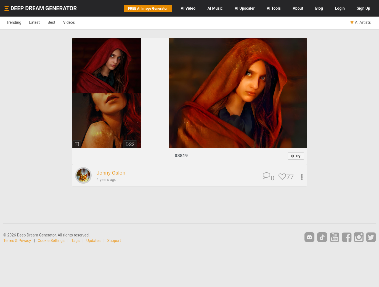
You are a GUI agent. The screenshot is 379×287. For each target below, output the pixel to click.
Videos (79, 22)
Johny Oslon (113, 173)
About (298, 8)
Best (59, 22)
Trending (15, 22)
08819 (181, 156)
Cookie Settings (51, 241)
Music (214, 8)
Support (114, 241)
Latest (39, 22)
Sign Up (363, 8)
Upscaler (245, 8)
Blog (319, 8)
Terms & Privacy (17, 241)
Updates (93, 241)
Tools (274, 8)
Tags (75, 241)
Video (188, 8)
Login (340, 8)
